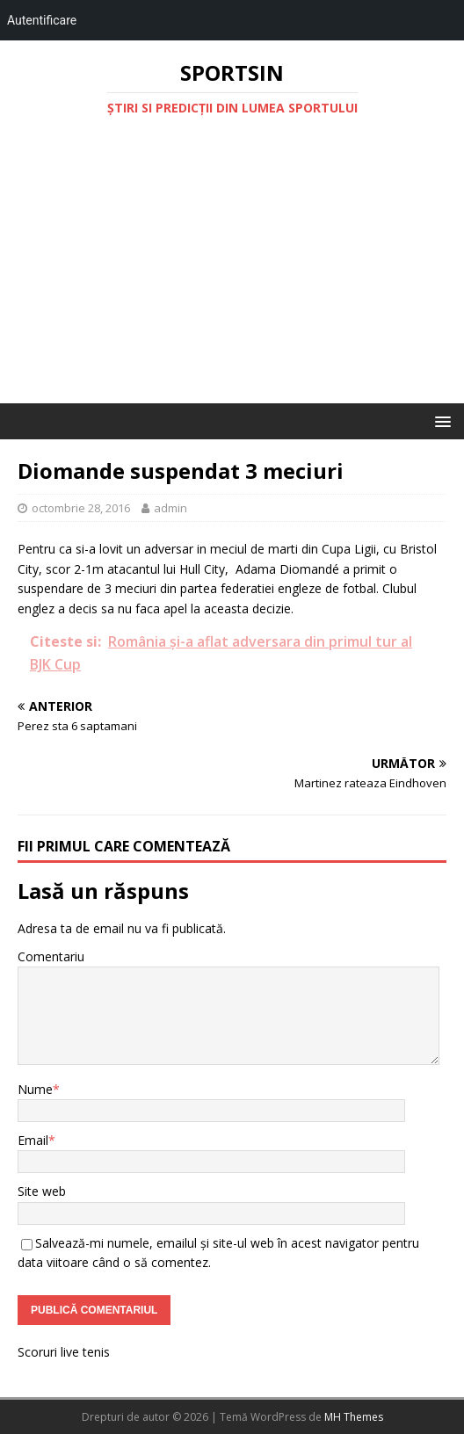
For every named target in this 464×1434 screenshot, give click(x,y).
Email (33, 1140)
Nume (35, 1089)
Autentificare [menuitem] (41, 20)
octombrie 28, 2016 (81, 508)
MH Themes (353, 1416)
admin (170, 508)
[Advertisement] (232, 271)
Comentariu (51, 956)
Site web (42, 1191)
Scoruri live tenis (64, 1351)
